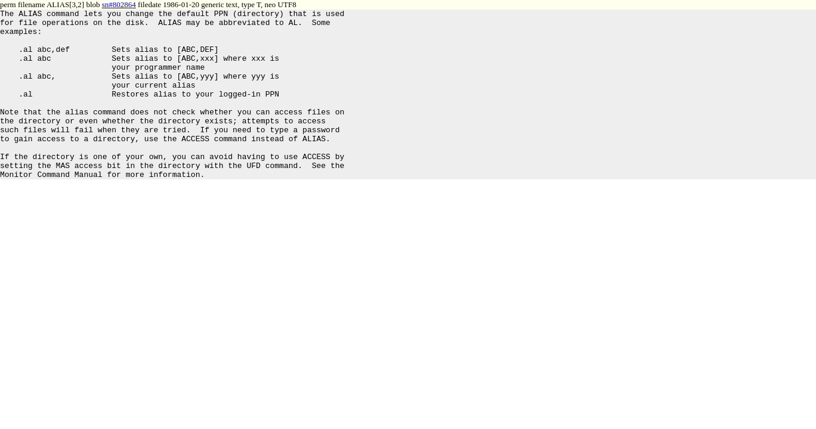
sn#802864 (119, 4)
